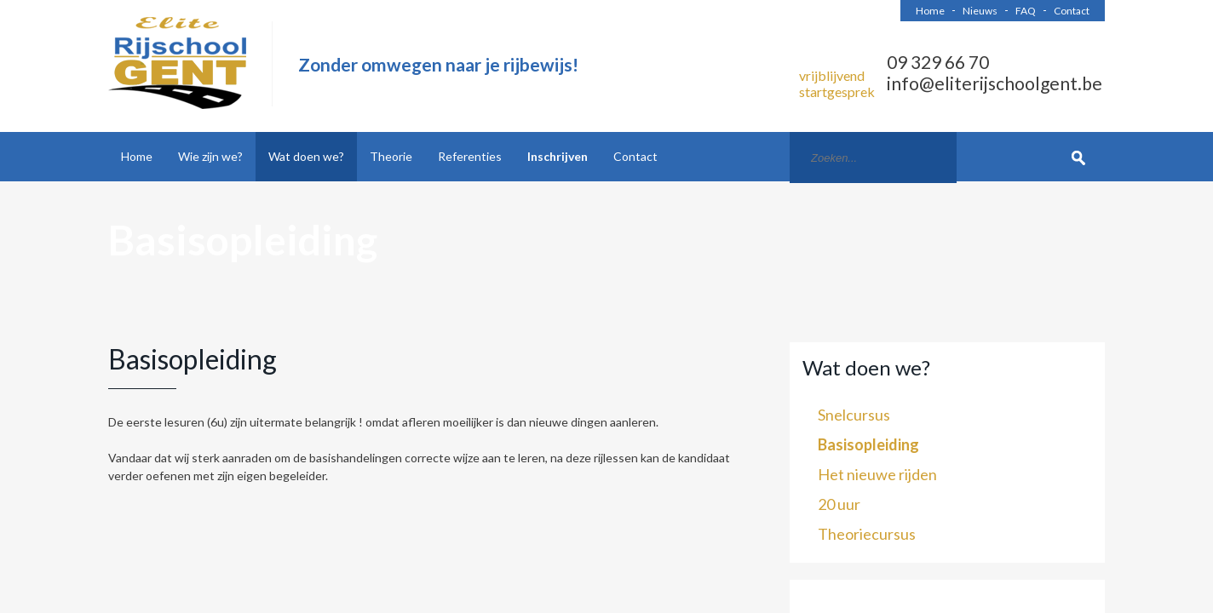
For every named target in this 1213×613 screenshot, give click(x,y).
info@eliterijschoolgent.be (994, 83)
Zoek (1079, 156)
